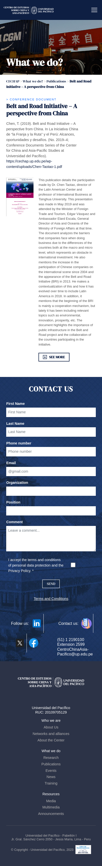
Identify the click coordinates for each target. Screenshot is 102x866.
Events (51, 771)
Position (13, 502)
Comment (14, 522)
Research (51, 758)
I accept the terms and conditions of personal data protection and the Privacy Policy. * (35, 565)
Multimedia (51, 807)
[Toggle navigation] (94, 10)
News (51, 777)
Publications (51, 764)
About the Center (51, 740)
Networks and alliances (51, 734)
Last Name (15, 424)
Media (51, 801)
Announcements (51, 814)
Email (11, 463)
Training (51, 783)
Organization (17, 483)
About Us (51, 727)
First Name (15, 404)
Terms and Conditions (51, 599)
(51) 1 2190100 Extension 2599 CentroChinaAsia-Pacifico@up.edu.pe (75, 647)
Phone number (18, 443)
